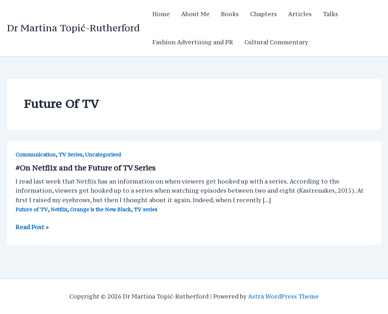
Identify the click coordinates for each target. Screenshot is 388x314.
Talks (330, 14)
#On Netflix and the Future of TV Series (85, 168)
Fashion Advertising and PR (192, 42)
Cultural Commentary (276, 42)
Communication (35, 154)
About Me (195, 14)
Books (230, 14)
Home (161, 14)
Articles (300, 14)
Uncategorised (103, 154)
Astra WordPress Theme (283, 296)
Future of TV (31, 209)
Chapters (263, 14)
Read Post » (32, 227)
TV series (145, 209)
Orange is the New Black (100, 209)
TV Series (70, 154)
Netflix (59, 209)
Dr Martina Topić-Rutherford (73, 28)
